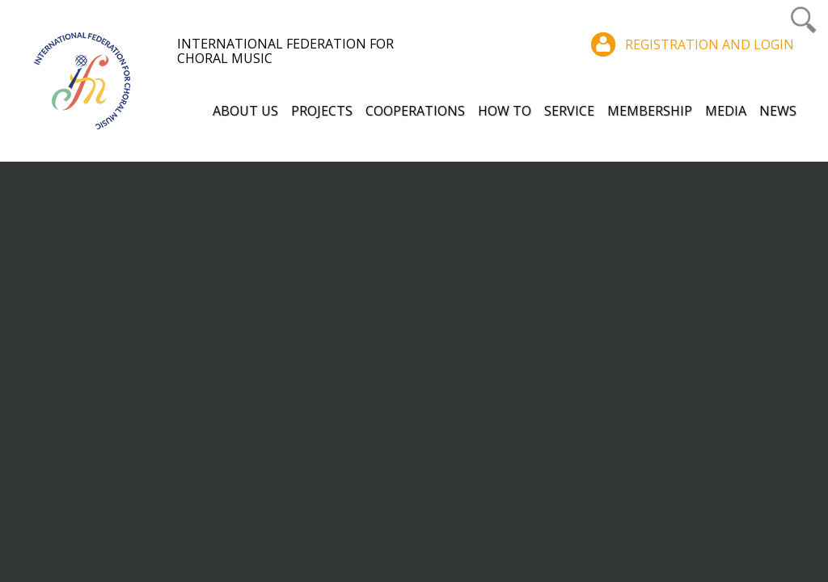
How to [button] (504, 111)
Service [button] (569, 111)
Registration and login (709, 44)
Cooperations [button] (415, 111)
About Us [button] (245, 111)
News (777, 111)
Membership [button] (649, 111)
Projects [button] (322, 111)
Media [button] (725, 111)
